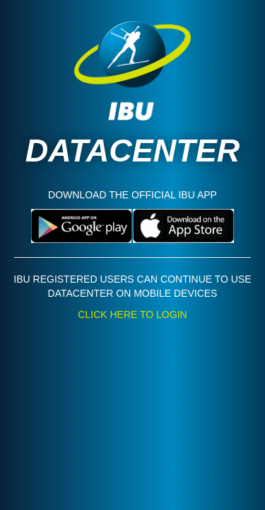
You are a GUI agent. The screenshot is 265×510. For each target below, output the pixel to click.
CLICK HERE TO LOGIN (132, 314)
